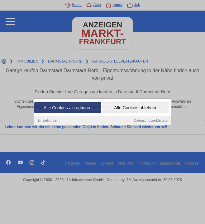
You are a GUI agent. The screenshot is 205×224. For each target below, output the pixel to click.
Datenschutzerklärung (151, 121)
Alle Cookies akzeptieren (68, 107)
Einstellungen (47, 121)
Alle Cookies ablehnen (135, 107)
